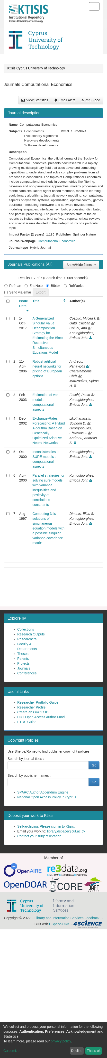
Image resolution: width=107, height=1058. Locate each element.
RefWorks (73, 286)
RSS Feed (90, 100)
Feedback (91, 918)
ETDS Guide (26, 722)
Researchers (26, 639)
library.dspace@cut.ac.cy (66, 831)
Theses (22, 654)
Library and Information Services (59, 918)
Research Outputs (31, 634)
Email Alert (64, 100)
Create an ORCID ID (32, 712)
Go (94, 765)
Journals (23, 668)
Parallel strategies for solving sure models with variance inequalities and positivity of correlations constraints (48, 490)
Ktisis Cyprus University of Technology (36, 68)
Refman (12, 286)
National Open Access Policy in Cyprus (46, 797)
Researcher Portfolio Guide (37, 702)
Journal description (24, 113)
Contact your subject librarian (39, 836)
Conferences (26, 673)
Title (35, 301)
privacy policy (61, 1041)
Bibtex (53, 286)
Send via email (18, 292)
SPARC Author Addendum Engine (42, 792)
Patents (23, 659)
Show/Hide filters (81, 265)
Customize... (12, 1051)
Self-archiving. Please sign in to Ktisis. (46, 826)
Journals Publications (27, 264)
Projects (23, 663)
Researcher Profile (31, 707)
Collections (25, 629)
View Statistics (34, 100)
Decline (76, 1051)
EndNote (34, 286)
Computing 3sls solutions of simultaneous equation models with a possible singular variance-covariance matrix (48, 528)
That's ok (93, 1051)
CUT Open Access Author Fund (41, 717)
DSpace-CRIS (60, 924)
